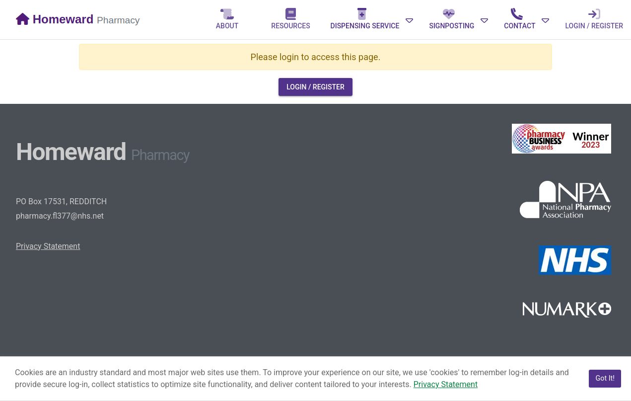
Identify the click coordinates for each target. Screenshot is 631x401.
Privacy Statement (48, 246)
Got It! (605, 378)
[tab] (227, 19)
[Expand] (372, 19)
